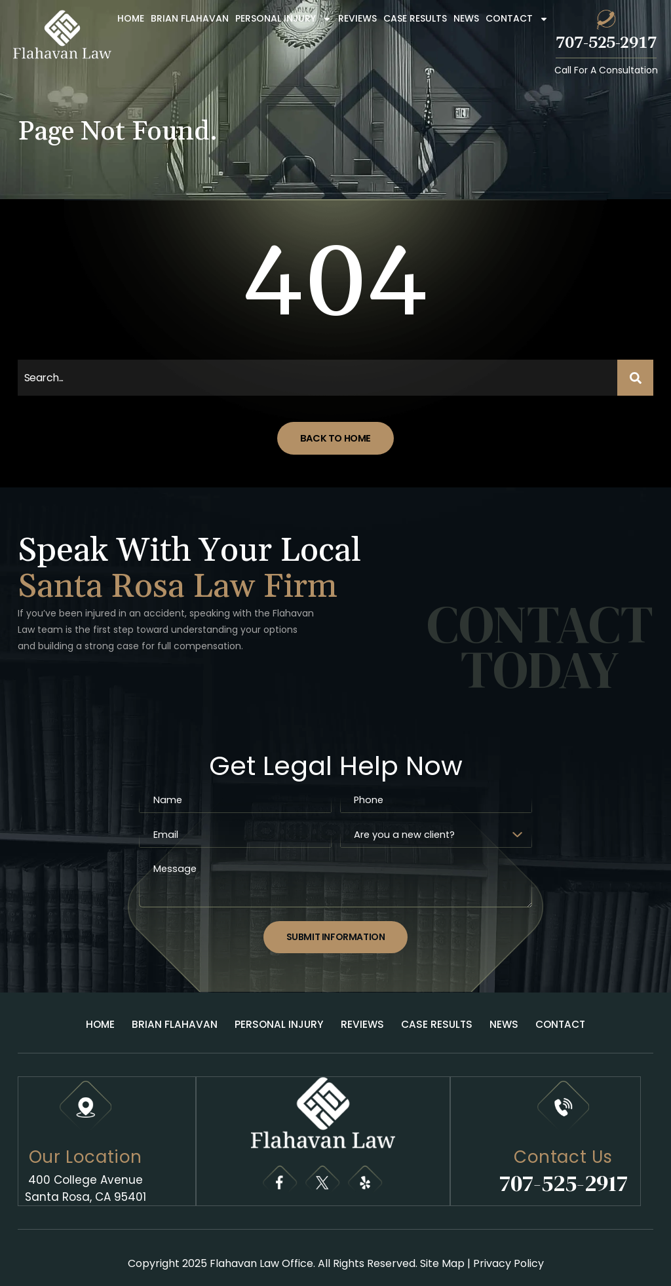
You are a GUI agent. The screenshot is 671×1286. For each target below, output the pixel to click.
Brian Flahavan (190, 18)
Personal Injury (283, 19)
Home (130, 18)
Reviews (357, 18)
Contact (517, 19)
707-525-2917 (606, 43)
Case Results (415, 18)
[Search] (635, 378)
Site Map (442, 1254)
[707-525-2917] (606, 19)
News (466, 18)
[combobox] (318, 378)
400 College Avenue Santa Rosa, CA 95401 (85, 1180)
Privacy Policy (508, 1254)
